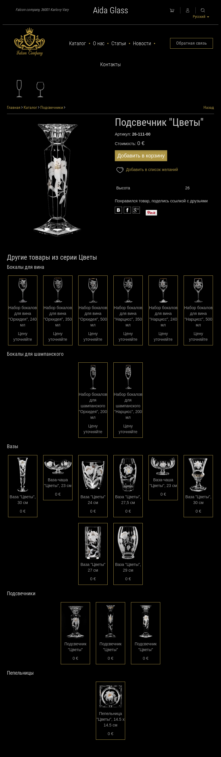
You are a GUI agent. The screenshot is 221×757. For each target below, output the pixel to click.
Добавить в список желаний (146, 170)
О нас (98, 43)
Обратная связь (191, 43)
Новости (142, 43)
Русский (201, 16)
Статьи (118, 43)
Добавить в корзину (141, 156)
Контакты (110, 64)
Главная (13, 107)
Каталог (77, 43)
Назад (208, 107)
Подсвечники (51, 107)
